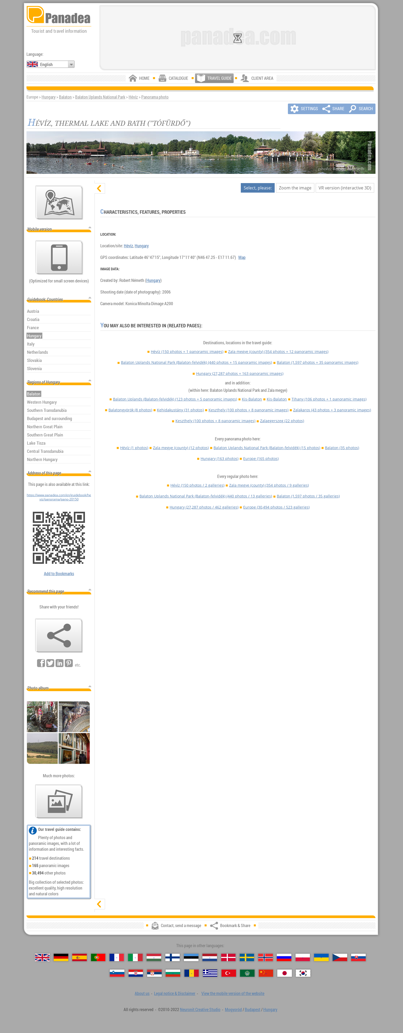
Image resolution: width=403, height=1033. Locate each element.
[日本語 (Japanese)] (284, 973)
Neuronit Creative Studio (200, 1009)
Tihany (329, 399)
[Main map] (59, 203)
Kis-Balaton (252, 399)
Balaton (65, 97)
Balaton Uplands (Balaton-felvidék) (175, 399)
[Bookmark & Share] (59, 636)
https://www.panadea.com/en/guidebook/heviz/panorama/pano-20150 (59, 497)
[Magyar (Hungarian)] (153, 957)
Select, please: (258, 188)
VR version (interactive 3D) (345, 188)
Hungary (49, 97)
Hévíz (133, 97)
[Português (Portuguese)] (98, 957)
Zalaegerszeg (282, 420)
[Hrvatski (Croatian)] (135, 973)
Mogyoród (233, 1009)
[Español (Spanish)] (79, 957)
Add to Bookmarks (59, 573)
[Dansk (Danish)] (228, 957)
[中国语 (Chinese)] (266, 973)
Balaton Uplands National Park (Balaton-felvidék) (196, 362)
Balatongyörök (130, 409)
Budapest (252, 1009)
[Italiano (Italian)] (135, 957)
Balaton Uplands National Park (100, 97)
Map (242, 257)
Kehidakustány (180, 409)
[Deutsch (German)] (61, 957)
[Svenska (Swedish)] (247, 957)
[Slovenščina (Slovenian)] (117, 973)
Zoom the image (295, 188)
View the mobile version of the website (232, 993)
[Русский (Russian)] (284, 957)
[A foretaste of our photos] (59, 801)
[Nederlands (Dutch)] (209, 957)
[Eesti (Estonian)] (191, 957)
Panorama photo (155, 97)
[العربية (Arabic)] (247, 973)
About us (142, 993)
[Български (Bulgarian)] (172, 973)
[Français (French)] (116, 957)
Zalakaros (332, 409)
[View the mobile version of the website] (59, 257)
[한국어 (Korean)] (303, 973)
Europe (261, 458)
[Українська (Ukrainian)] (321, 957)
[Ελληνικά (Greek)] (210, 973)
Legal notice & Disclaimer (174, 993)
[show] (99, 904)
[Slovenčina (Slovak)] (358, 957)
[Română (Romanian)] (191, 973)
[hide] (99, 188)
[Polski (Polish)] (302, 957)
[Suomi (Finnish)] (172, 957)
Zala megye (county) (278, 351)
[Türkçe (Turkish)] (228, 973)
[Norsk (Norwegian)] (265, 957)
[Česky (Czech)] (339, 957)
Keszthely (248, 409)
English (46, 64)
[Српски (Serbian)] (154, 973)
